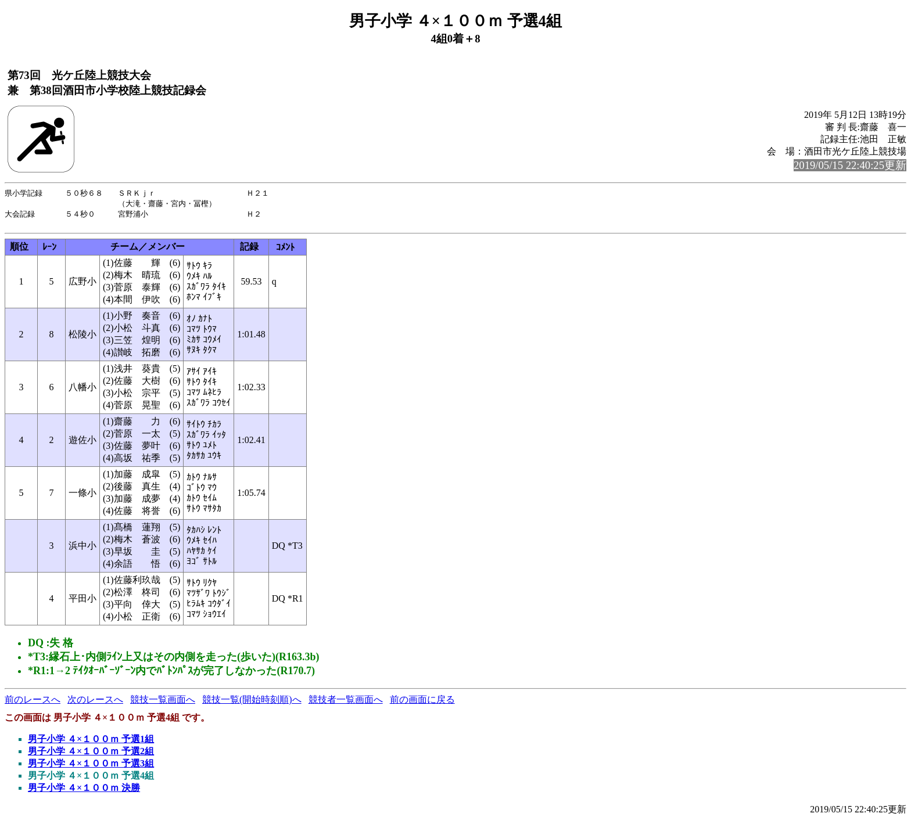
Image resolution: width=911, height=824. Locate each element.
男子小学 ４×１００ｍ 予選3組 (91, 767)
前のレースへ (32, 703)
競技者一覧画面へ (346, 703)
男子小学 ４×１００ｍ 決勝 (84, 791)
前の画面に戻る (422, 703)
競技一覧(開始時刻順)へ (252, 703)
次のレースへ (95, 703)
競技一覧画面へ (162, 703)
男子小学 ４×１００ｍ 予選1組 (91, 742)
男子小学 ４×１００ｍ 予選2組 (91, 755)
